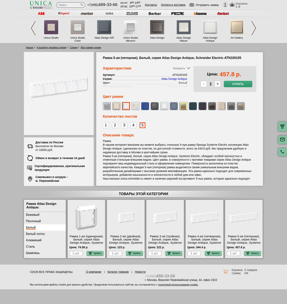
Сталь (30, 246)
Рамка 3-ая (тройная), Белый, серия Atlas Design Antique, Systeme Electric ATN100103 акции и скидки (165, 243)
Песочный (33, 221)
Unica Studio (51, 37)
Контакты (151, 4)
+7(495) (102, 5)
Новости (140, 271)
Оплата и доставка (173, 4)
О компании (93, 271)
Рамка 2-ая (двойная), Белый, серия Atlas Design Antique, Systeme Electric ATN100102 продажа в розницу (126, 243)
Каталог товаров (118, 271)
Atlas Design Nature (183, 39)
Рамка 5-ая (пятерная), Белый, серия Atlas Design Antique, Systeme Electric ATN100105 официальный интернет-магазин (244, 244)
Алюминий (33, 240)
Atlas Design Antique (210, 39)
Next (253, 28)
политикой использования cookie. (178, 284)
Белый (31, 227)
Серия (73, 47)
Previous (33, 28)
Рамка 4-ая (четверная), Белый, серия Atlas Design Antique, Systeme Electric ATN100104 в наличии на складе (204, 243)
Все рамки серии (91, 47)
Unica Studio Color (77, 39)
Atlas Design (157, 37)
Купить (238, 84)
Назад (29, 47)
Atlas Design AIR (104, 37)
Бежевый (32, 214)
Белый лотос (35, 234)
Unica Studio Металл (130, 39)
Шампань (33, 253)
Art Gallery (237, 37)
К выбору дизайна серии (51, 47)
